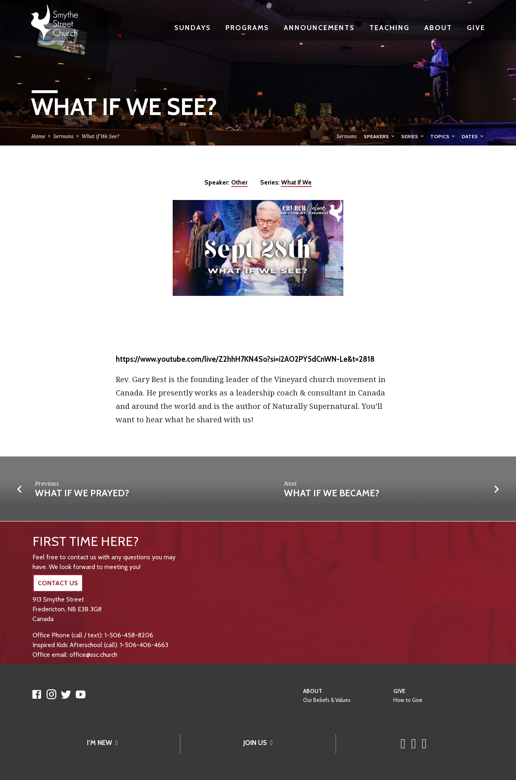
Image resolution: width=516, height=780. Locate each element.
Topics (443, 136)
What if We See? (100, 136)
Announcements (319, 27)
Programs (247, 27)
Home (38, 136)
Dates (473, 136)
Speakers (380, 136)
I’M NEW (102, 743)
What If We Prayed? (82, 493)
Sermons (63, 136)
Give (476, 27)
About (438, 27)
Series (413, 136)
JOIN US (258, 743)
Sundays (192, 27)
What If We (296, 182)
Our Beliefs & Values (327, 700)
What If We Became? (331, 493)
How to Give (408, 700)
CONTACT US (58, 583)
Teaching (389, 27)
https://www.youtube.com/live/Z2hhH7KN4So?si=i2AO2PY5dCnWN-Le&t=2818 (245, 359)
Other (239, 182)
